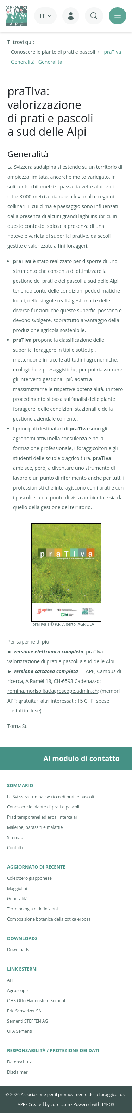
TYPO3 (107, 1104)
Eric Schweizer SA (24, 1011)
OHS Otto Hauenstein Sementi (37, 1001)
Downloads (18, 950)
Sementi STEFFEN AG (27, 1021)
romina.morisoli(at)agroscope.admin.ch (52, 690)
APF (10, 980)
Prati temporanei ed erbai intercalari (42, 817)
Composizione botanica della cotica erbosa (49, 919)
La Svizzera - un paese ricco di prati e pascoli (50, 797)
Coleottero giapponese (29, 878)
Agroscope (17, 990)
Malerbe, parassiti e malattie (35, 827)
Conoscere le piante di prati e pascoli (43, 807)
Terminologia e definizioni (32, 909)
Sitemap (15, 837)
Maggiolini (17, 888)
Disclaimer (17, 1072)
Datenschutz (19, 1062)
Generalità (17, 899)
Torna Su (17, 726)
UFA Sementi (19, 1031)
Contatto (15, 848)
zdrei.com (60, 1104)
